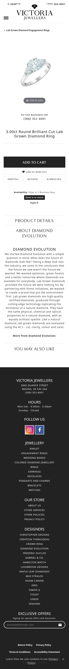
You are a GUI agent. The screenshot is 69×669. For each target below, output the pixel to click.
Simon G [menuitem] (34, 590)
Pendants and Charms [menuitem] (34, 480)
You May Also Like (34, 348)
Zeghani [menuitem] (34, 603)
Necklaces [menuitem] (34, 476)
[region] (34, 74)
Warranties (54, 178)
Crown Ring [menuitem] (34, 544)
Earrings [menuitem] (34, 471)
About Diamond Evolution (34, 232)
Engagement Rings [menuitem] (34, 453)
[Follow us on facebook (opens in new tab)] (39, 429)
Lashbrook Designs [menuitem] (34, 567)
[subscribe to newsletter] (60, 625)
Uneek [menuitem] (34, 599)
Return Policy (25, 645)
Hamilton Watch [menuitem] (34, 562)
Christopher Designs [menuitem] (34, 534)
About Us (34, 505)
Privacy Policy (34, 519)
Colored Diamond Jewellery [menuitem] (34, 462)
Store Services (34, 510)
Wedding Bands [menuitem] (34, 457)
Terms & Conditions (19, 652)
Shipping (13, 178)
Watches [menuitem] (34, 490)
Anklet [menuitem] (34, 448)
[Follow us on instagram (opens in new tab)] (29, 429)
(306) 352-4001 (35, 118)
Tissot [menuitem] (34, 594)
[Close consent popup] (63, 659)
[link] (55, 4)
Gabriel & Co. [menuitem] (34, 557)
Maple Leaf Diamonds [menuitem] (35, 571)
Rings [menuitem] (34, 467)
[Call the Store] (34, 392)
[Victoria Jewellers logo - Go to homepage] (34, 12)
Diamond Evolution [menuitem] (34, 548)
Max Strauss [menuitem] (34, 576)
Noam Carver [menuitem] (34, 580)
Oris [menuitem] (34, 585)
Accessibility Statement (47, 652)
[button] (13, 4)
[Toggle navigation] (6, 18)
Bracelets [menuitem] (35, 485)
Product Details (34, 220)
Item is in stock (34, 197)
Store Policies (34, 514)
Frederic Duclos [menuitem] (34, 553)
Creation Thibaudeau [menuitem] (34, 539)
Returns (33, 178)
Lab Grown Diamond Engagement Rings (28, 30)
